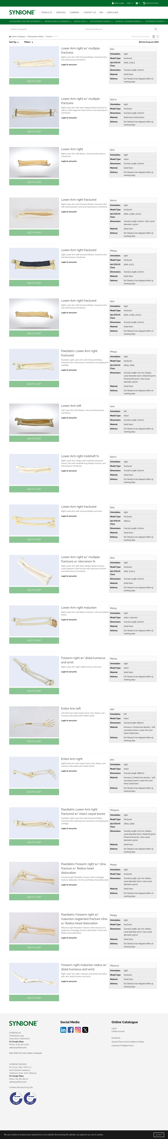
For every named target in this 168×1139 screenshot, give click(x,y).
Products (47, 12)
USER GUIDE (112, 12)
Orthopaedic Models (100, 21)
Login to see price (69, 65)
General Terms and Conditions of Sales (128, 1042)
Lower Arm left (71, 405)
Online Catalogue (18, 37)
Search (155, 29)
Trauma (49, 37)
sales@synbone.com (18, 1047)
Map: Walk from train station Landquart (25, 1053)
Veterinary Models (154, 21)
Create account (118, 1031)
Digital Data (80, 21)
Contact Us (90, 12)
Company (74, 12)
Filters (27, 42)
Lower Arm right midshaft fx (80, 456)
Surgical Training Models (128, 21)
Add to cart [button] (34, 81)
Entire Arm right (72, 759)
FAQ (101, 12)
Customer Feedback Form (123, 1046)
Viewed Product (151, 3)
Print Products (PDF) (150, 42)
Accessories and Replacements (24, 21)
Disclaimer (116, 1038)
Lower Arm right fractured (78, 199)
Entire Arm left (71, 708)
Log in (114, 1028)
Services (60, 12)
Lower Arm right (72, 149)
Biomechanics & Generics (57, 21)
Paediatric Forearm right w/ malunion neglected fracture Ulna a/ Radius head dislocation (84, 919)
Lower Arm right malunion (79, 607)
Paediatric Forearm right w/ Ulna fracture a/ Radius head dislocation (83, 868)
